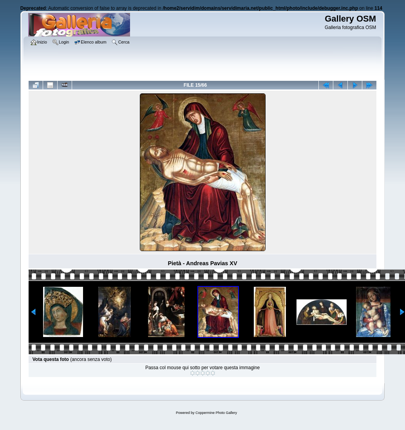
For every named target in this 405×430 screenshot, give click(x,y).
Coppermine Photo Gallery (216, 413)
